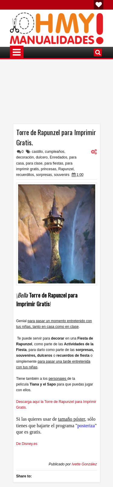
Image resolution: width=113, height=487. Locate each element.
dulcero (42, 157)
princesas (48, 169)
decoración (25, 157)
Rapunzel (66, 169)
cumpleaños (54, 152)
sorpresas (44, 175)
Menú (17, 52)
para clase (34, 163)
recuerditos (25, 175)
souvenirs (61, 175)
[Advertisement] (56, 94)
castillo (37, 152)
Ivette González (84, 464)
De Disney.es (26, 444)
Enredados (58, 157)
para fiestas (54, 163)
